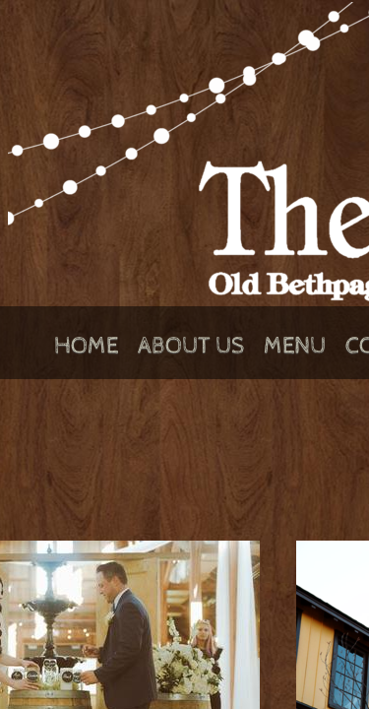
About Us (191, 345)
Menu (295, 345)
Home (86, 345)
